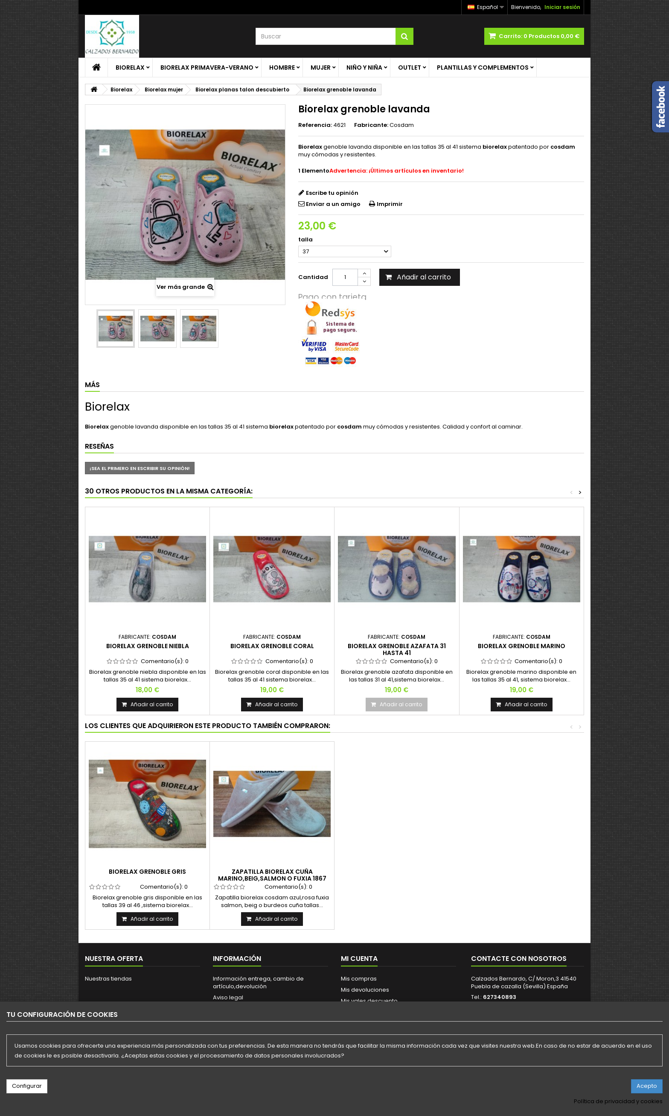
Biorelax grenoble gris (147, 871)
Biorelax (130, 67)
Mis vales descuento (369, 1001)
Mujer (321, 67)
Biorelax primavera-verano (206, 67)
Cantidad (313, 277)
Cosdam (402, 125)
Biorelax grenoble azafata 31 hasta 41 (397, 649)
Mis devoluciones (365, 990)
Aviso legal (228, 997)
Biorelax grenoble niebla (147, 646)
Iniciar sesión (562, 7)
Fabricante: (371, 125)
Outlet (409, 67)
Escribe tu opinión (332, 193)
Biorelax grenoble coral (272, 646)
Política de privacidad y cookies (618, 1101)
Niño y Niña (364, 67)
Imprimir (390, 204)
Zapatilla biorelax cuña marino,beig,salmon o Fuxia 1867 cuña (272, 878)
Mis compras (359, 979)
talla (306, 240)
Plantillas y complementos (483, 67)
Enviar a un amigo (333, 204)
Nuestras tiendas (108, 979)
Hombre (282, 67)
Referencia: (315, 125)
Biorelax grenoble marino (521, 646)
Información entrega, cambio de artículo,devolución (258, 982)
